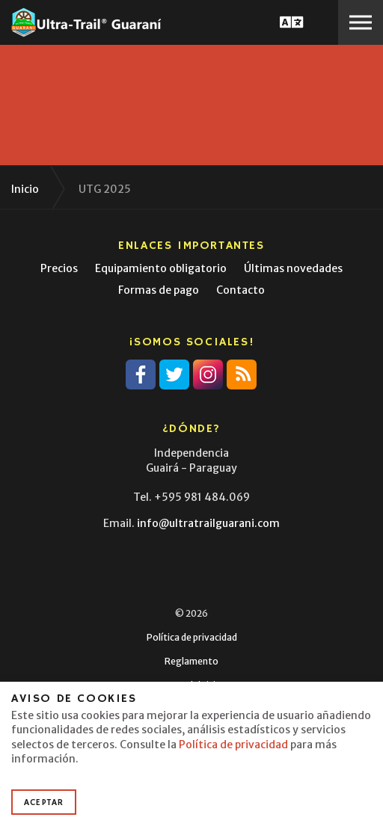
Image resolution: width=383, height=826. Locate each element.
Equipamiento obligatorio (161, 268)
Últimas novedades (293, 268)
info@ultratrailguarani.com (208, 523)
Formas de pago (158, 290)
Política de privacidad (192, 637)
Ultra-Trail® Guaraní (86, 22)
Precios (59, 268)
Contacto (240, 290)
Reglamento (191, 661)
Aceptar (44, 802)
